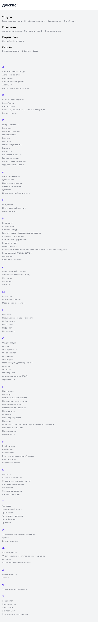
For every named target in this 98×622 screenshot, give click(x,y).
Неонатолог (7, 324)
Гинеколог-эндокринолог (14, 161)
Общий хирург (9, 343)
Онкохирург (8, 359)
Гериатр (6, 148)
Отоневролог (8, 373)
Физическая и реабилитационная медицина (23, 556)
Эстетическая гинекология (15, 614)
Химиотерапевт (9, 574)
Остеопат (6, 369)
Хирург (5, 578)
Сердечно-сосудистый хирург (16, 481)
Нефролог (7, 328)
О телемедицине (53, 31)
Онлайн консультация (34, 21)
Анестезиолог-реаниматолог (16, 88)
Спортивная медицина (13, 484)
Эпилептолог (8, 611)
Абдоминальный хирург (13, 71)
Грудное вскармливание (14, 165)
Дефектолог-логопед (12, 186)
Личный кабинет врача (13, 41)
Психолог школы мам (12, 428)
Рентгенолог (8, 453)
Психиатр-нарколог (11, 418)
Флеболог (7, 559)
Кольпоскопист (9, 246)
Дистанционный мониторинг (16, 193)
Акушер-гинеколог (11, 75)
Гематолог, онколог (11, 131)
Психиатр (6, 414)
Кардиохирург (9, 226)
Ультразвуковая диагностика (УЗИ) (18, 534)
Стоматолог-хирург (11, 494)
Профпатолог (8, 411)
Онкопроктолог (9, 349)
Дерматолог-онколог (12, 183)
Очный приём (70, 21)
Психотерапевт (9, 431)
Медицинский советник (13, 303)
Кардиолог (7, 223)
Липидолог (7, 281)
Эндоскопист (8, 607)
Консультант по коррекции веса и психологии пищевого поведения (34, 250)
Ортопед (6, 366)
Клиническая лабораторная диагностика (21, 233)
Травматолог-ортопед (12, 516)
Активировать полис (12, 31)
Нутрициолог (8, 331)
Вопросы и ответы (11, 51)
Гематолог (7, 128)
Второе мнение (9, 113)
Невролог (6, 314)
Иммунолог (7, 205)
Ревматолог (7, 449)
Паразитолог (8, 391)
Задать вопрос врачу (12, 21)
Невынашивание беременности (17, 318)
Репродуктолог (9, 459)
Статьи (36, 51)
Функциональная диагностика (16, 563)
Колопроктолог (9, 243)
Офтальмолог (8, 379)
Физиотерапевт (9, 553)
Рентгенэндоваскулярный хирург (18, 456)
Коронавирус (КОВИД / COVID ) (17, 253)
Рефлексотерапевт (11, 463)
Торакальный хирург (12, 509)
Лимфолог (7, 278)
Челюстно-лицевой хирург (15, 589)
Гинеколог (7, 151)
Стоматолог (7, 488)
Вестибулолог (9, 106)
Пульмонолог (8, 434)
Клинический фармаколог (14, 240)
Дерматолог (8, 180)
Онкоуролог (8, 356)
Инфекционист (9, 211)
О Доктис (26, 51)
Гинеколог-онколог (11, 155)
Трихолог (6, 523)
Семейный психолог (12, 478)
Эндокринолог (9, 604)
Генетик (6, 138)
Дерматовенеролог (11, 176)
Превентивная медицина (14, 408)
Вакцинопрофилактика (13, 100)
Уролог (5, 538)
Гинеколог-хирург (10, 158)
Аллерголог (7, 78)
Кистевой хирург (10, 230)
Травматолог (8, 513)
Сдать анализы (54, 21)
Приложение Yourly (33, 31)
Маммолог (7, 296)
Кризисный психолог (12, 260)
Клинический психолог (13, 236)
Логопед (6, 285)
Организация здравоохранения (17, 363)
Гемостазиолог (9, 135)
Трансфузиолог (9, 519)
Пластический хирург (12, 404)
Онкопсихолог (9, 353)
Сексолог (6, 474)
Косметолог (7, 256)
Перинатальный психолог (14, 398)
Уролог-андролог (10, 541)
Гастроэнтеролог (10, 125)
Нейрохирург (8, 321)
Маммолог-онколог (11, 300)
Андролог (7, 85)
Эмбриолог (7, 601)
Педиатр (6, 394)
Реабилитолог (9, 446)
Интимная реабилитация (14, 208)
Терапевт (6, 506)
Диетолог (6, 190)
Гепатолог (7, 141)
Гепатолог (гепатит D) (12, 145)
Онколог (6, 346)
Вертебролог (8, 103)
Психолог (6, 421)
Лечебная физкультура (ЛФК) (16, 275)
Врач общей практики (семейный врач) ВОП (23, 110)
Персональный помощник (14, 401)
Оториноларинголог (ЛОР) (15, 376)
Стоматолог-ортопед (12, 491)
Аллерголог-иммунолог (13, 81)
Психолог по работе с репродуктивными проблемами (28, 424)
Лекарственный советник (14, 271)
